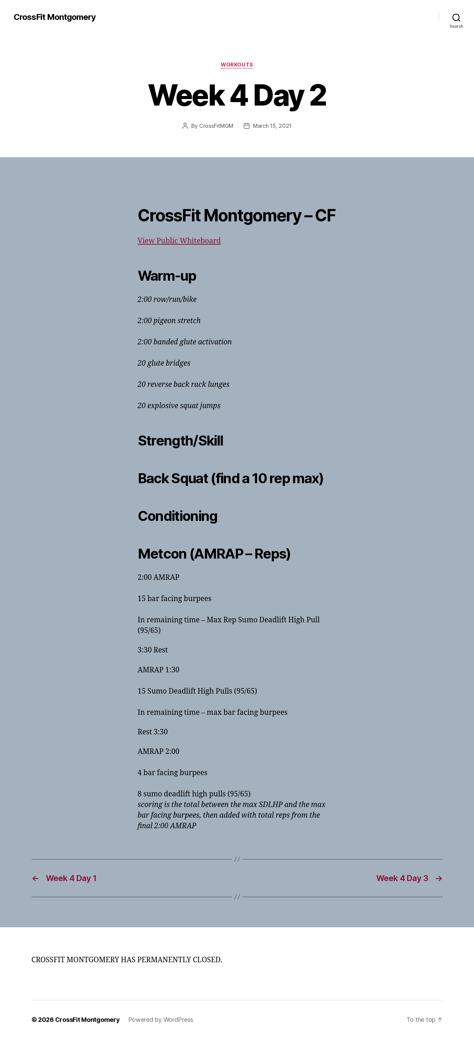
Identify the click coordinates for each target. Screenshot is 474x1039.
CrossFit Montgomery (55, 17)
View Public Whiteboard (179, 241)
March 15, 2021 (272, 125)
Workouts (237, 65)
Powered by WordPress (161, 1019)
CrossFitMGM (216, 125)
